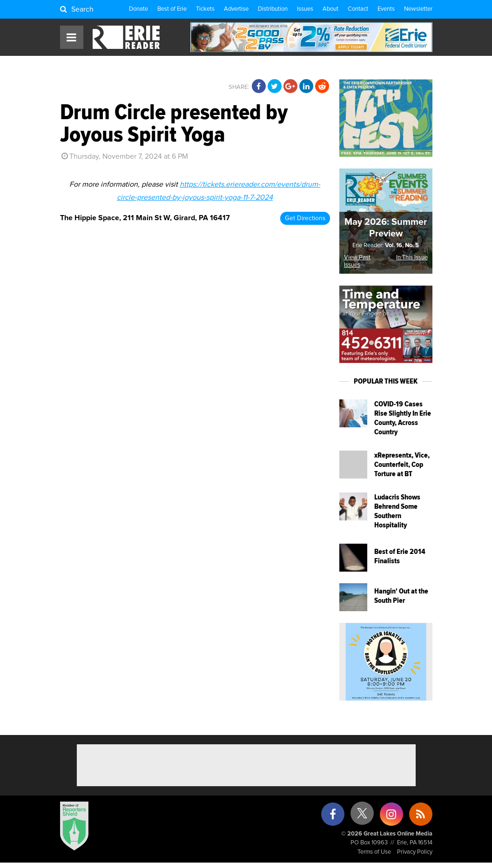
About (330, 9)
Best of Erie (172, 9)
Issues (305, 9)
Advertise (236, 9)
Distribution (273, 9)
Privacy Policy (414, 852)
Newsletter (418, 9)
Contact (358, 9)
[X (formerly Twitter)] (362, 817)
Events (386, 9)
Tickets (205, 9)
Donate (138, 9)
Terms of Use (374, 852)
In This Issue (412, 258)
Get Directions (305, 218)
